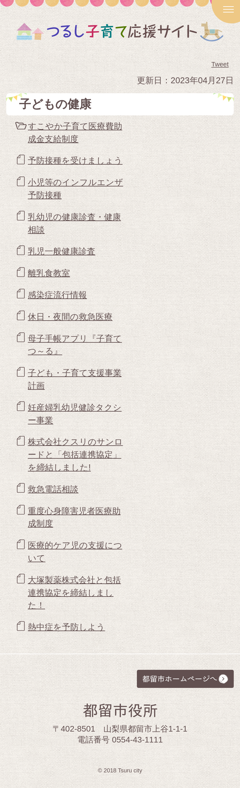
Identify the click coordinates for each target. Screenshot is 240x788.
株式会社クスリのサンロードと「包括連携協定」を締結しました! (75, 454)
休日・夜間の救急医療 (70, 316)
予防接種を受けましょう (75, 160)
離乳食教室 (49, 273)
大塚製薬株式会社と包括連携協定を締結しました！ (74, 592)
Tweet (220, 64)
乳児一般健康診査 (61, 251)
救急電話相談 (53, 489)
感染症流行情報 (57, 295)
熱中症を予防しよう (66, 627)
